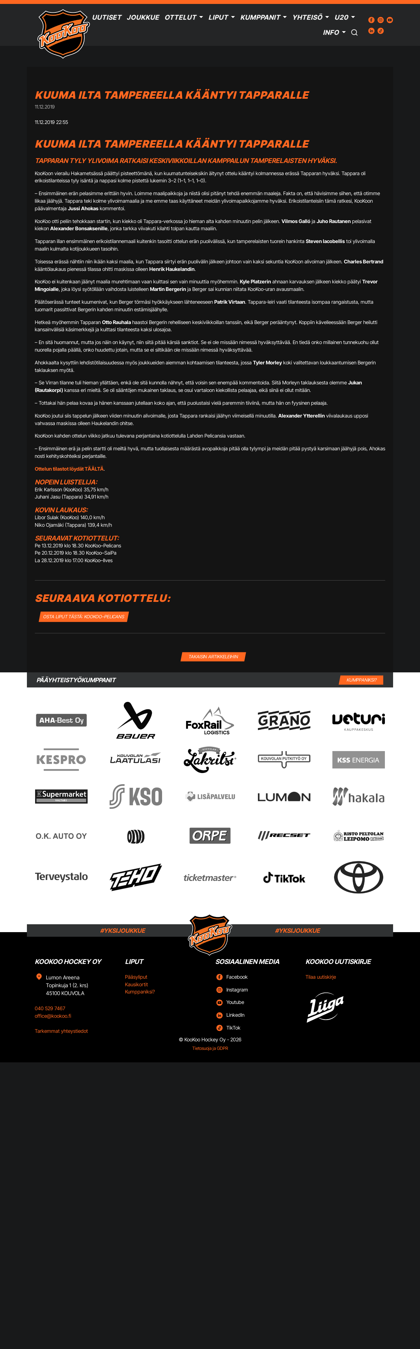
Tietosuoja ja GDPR (210, 1048)
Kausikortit (136, 984)
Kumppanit (260, 17)
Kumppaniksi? (140, 992)
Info (331, 32)
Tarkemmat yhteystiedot (61, 1031)
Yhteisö (307, 17)
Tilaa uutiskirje (320, 977)
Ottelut (180, 17)
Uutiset (106, 17)
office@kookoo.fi (53, 1016)
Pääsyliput (136, 977)
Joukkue (143, 17)
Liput (218, 17)
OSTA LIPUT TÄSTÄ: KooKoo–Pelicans (84, 616)
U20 (341, 17)
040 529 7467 (50, 1008)
